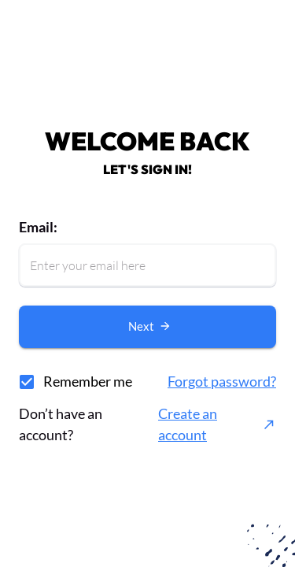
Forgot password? (222, 381)
